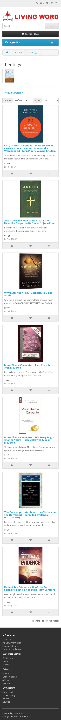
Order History (8, 695)
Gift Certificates (9, 676)
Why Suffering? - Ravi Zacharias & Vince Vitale (28, 294)
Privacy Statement (10, 646)
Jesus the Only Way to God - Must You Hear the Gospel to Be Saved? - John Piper (30, 222)
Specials (6, 683)
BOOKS (18, 52)
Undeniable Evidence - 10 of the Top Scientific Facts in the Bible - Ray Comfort (29, 588)
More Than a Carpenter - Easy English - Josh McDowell (27, 366)
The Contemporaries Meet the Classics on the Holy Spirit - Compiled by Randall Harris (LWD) (30, 514)
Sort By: (7, 100)
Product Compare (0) (14, 92)
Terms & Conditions (11, 649)
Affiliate (5, 680)
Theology (33, 52)
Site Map (6, 664)
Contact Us (7, 658)
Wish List (6, 698)
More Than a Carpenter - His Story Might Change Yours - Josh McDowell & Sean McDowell (29, 440)
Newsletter (7, 701)
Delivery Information (11, 642)
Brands (5, 673)
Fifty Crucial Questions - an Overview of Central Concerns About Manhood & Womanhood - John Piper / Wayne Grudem (30, 148)
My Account (7, 692)
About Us (6, 639)
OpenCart (18, 713)
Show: (37, 100)
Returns (5, 661)
